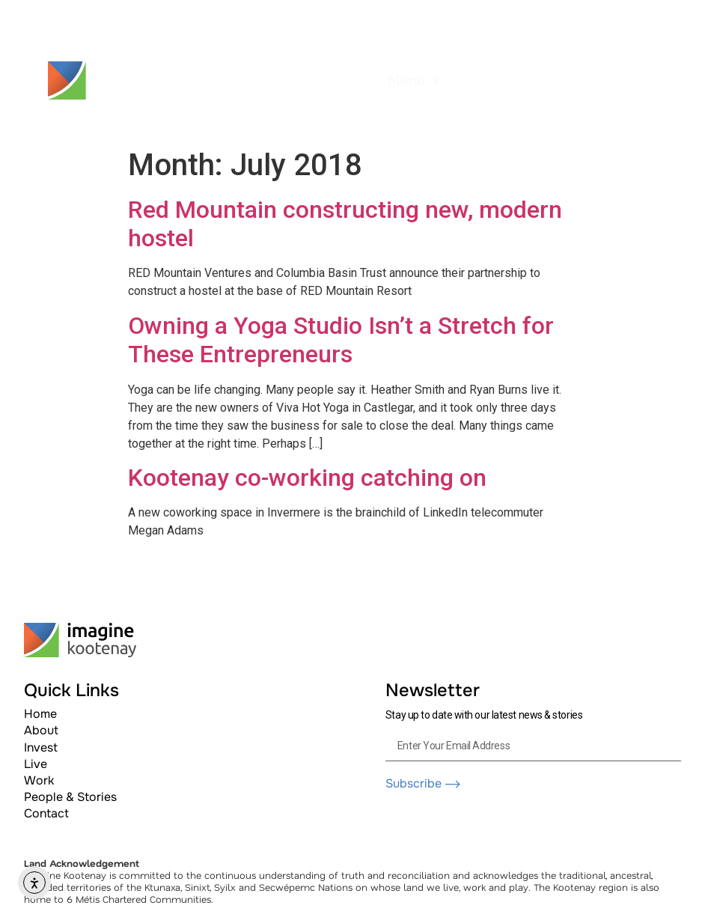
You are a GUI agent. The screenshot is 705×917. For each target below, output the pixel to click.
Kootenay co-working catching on (307, 477)
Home (40, 714)
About (41, 730)
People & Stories (70, 797)
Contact (46, 813)
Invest (41, 747)
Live (35, 764)
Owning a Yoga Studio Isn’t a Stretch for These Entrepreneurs (341, 339)
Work (39, 780)
